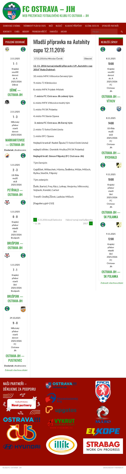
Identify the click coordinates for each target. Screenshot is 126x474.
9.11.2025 (111, 174)
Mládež (59, 25)
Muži (51, 25)
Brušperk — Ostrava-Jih (15, 245)
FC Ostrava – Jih (48, 8)
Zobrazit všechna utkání (16, 370)
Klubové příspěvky (73, 25)
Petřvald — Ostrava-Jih (15, 192)
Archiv (64, 31)
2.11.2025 (15, 58)
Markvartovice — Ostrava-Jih (15, 142)
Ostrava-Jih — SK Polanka (111, 214)
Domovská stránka (11, 25)
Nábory (25, 31)
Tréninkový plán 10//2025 (34, 25)
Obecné (88, 58)
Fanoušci (54, 31)
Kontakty (7, 31)
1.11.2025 (15, 165)
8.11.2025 (111, 58)
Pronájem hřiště (39, 31)
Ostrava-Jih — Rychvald (111, 155)
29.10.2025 (15, 318)
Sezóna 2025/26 (92, 25)
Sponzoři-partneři (110, 25)
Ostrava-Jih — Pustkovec (15, 358)
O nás (17, 31)
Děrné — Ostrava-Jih (15, 92)
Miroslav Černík (55, 58)
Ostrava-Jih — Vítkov (111, 98)
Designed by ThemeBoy (113, 468)
